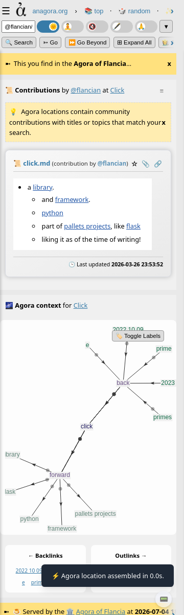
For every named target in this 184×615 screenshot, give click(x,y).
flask (133, 226)
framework (71, 198)
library (42, 187)
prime (38, 581)
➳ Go (50, 42)
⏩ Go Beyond (87, 42)
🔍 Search (19, 42)
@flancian (86, 90)
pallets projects (87, 226)
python (52, 212)
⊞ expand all (134, 42)
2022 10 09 (29, 570)
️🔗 (158, 163)
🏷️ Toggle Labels (138, 336)
